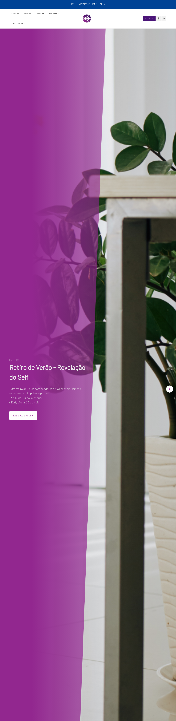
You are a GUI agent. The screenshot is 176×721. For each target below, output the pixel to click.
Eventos (40, 13)
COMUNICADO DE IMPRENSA (88, 4)
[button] (169, 389)
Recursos (54, 13)
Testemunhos (19, 23)
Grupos (27, 13)
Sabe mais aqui (23, 415)
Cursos (15, 13)
